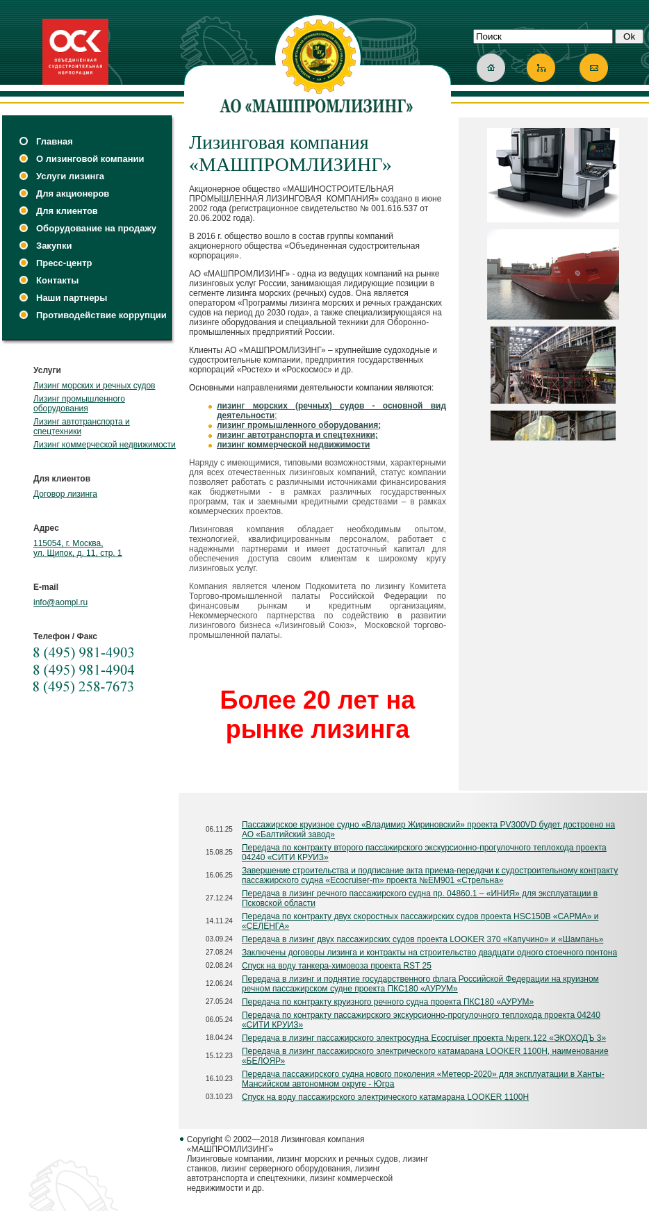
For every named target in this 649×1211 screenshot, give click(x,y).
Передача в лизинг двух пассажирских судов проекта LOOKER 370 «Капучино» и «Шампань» (422, 939)
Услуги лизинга (70, 176)
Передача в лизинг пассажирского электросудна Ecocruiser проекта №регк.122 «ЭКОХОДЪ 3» (424, 1038)
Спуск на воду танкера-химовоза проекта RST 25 (337, 966)
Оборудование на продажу (96, 228)
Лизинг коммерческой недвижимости (104, 445)
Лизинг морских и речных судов (94, 385)
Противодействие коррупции (101, 315)
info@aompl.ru (60, 602)
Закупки (54, 245)
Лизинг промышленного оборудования (79, 403)
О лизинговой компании (90, 159)
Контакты (57, 280)
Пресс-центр (64, 263)
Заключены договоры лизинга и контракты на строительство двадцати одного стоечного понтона (429, 952)
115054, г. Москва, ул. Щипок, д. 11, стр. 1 (77, 548)
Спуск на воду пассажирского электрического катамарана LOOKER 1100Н (385, 1097)
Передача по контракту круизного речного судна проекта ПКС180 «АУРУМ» (388, 1002)
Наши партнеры (71, 298)
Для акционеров (72, 193)
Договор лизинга (65, 494)
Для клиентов (67, 211)
